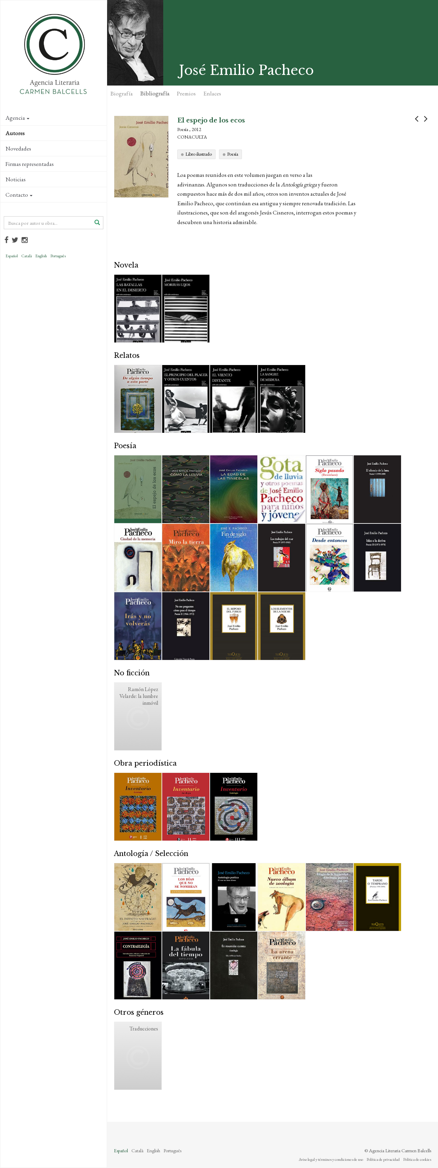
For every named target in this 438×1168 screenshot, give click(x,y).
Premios (186, 93)
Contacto (19, 194)
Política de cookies (417, 1159)
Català (26, 256)
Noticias (15, 179)
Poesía (232, 154)
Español (11, 256)
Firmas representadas (29, 164)
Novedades (18, 148)
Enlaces (212, 93)
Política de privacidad (383, 1159)
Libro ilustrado (198, 154)
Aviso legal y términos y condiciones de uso (331, 1159)
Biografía (122, 93)
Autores (15, 133)
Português (58, 256)
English (41, 256)
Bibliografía (154, 93)
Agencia (17, 117)
